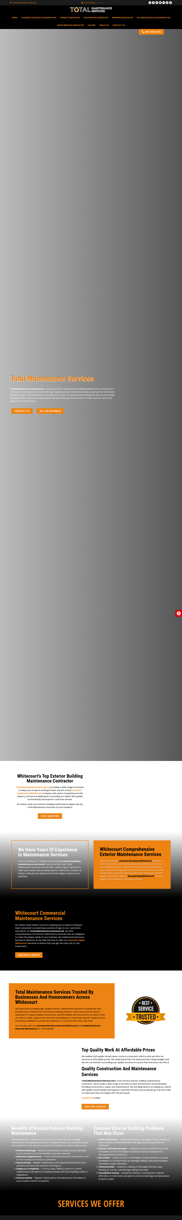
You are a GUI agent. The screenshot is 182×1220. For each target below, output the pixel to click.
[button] (178, 613)
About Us (104, 25)
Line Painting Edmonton (96, 17)
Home (14, 17)
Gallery (92, 25)
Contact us (88, 1098)
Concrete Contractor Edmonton (38, 17)
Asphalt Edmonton (70, 17)
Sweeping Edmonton (122, 17)
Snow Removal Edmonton (70, 25)
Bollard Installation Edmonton (153, 17)
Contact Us (118, 25)
